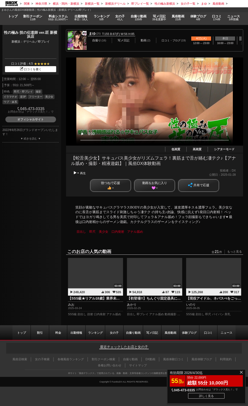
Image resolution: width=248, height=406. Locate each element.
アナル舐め (135, 231)
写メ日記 (152, 332)
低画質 (175, 149)
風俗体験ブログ (202, 359)
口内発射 (118, 231)
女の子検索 (42, 359)
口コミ (217, 17)
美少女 (49, 96)
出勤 (80, 17)
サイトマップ (138, 365)
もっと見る (234, 251)
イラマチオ (10, 96)
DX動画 (151, 359)
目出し (81, 231)
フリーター (35, 96)
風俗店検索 (19, 359)
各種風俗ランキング (70, 359)
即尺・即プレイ (23, 91)
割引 (32, 17)
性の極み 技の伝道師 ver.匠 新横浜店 (30, 34)
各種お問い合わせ (109, 365)
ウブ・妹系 (10, 101)
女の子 (120, 17)
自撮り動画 (133, 332)
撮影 (38, 91)
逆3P (23, 96)
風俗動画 (178, 17)
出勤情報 (76, 332)
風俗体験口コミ (173, 359)
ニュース (234, 17)
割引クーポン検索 (103, 359)
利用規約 (226, 359)
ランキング (101, 17)
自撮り (138, 17)
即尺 (92, 231)
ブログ (198, 17)
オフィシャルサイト (30, 119)
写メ (159, 17)
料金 (58, 17)
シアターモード (224, 149)
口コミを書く (31, 69)
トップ (12, 16)
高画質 (197, 149)
